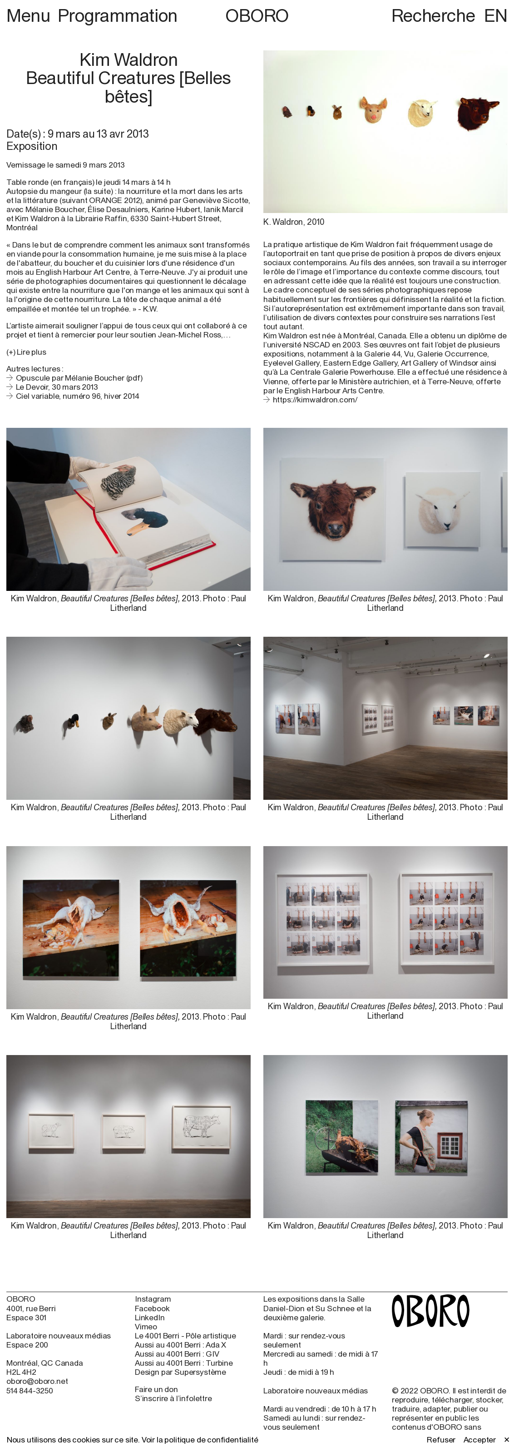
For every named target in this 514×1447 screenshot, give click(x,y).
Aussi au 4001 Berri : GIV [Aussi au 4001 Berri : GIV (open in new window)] (177, 1353)
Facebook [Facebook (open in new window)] (152, 1308)
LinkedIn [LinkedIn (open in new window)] (150, 1317)
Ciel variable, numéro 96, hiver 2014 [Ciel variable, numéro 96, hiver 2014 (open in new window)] (77, 396)
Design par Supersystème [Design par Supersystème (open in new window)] (180, 1372)
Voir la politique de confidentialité (200, 1439)
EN (496, 15)
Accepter (480, 1439)
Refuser (441, 1439)
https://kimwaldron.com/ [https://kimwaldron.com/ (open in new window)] (315, 399)
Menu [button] (30, 15)
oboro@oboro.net (37, 1381)
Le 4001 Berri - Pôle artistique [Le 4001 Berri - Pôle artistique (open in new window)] (185, 1335)
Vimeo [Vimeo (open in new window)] (146, 1326)
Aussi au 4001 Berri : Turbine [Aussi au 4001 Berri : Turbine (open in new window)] (184, 1363)
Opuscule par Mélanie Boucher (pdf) (79, 377)
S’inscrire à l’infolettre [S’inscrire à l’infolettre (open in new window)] (173, 1398)
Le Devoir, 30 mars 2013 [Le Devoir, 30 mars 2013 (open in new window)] (57, 386)
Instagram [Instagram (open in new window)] (153, 1298)
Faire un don (156, 1389)
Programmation (118, 15)
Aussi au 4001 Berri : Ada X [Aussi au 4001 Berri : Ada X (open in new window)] (180, 1344)
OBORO (257, 15)
